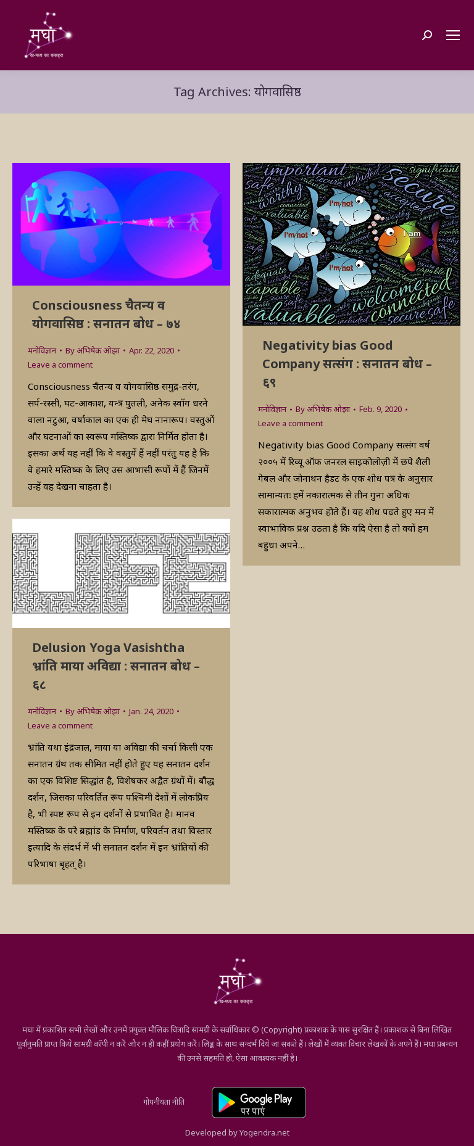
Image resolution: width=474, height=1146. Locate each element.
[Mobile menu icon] (453, 35)
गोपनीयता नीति (164, 1101)
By (92, 350)
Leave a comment (60, 364)
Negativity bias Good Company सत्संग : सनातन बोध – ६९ (347, 363)
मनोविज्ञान (42, 350)
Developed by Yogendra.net (237, 1132)
